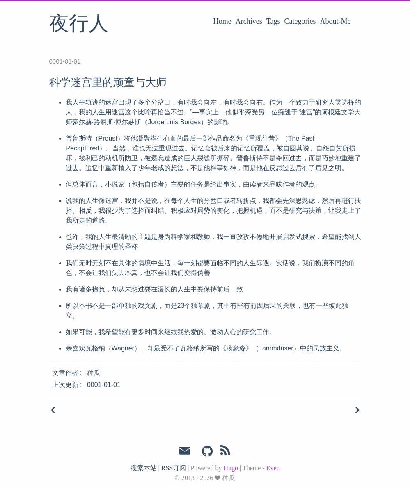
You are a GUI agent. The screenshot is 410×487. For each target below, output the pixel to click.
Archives (249, 21)
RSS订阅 (173, 467)
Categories (300, 21)
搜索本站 (144, 467)
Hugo (230, 467)
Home (222, 21)
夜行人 (78, 24)
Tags (273, 21)
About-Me (335, 21)
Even (273, 467)
